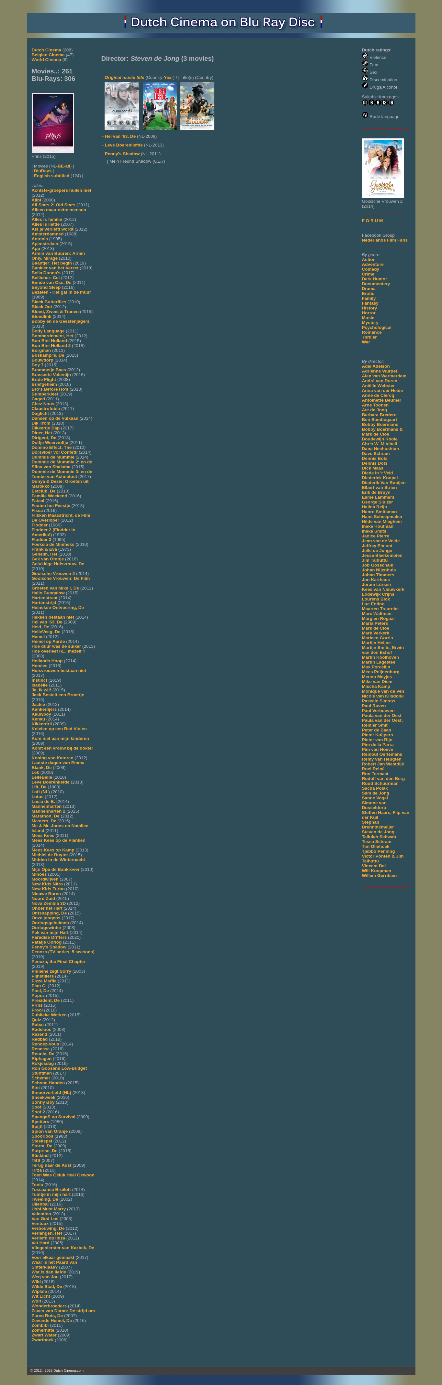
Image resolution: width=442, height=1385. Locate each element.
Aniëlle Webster (378, 385)
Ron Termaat (375, 773)
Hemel (38, 636)
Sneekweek (43, 1097)
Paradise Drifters (49, 937)
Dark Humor (374, 278)
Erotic (368, 293)
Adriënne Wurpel (379, 371)
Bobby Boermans (380, 424)
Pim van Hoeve (377, 749)
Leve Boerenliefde (51, 782)
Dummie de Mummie (53, 457)
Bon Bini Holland (49, 340)
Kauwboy (41, 714)
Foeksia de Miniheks (53, 544)
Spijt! (37, 1126)
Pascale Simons (379, 700)
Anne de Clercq (378, 395)
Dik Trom (41, 423)
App (36, 248)
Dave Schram (376, 453)
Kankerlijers (44, 709)
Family (369, 298)
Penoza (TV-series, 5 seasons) (63, 951)
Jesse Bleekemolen (382, 555)
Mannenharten (47, 806)
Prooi (37, 1010)
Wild (36, 1281)
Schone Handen (48, 1082)
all (67, 166)
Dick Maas (373, 468)
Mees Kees (43, 835)
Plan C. (39, 985)
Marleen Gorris (377, 637)
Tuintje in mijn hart (51, 1194)
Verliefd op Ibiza (48, 1238)
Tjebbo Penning (378, 851)
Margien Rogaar (378, 618)
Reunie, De (43, 1053)
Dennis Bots (375, 458)
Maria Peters (375, 623)
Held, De (40, 626)
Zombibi (40, 1325)
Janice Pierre (376, 536)
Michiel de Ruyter (50, 854)
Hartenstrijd (44, 602)
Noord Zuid (43, 898)
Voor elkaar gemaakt (53, 1257)
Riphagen (42, 1058)
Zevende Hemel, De (52, 1320)
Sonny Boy (43, 1102)
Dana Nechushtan (380, 448)
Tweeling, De (45, 1199)
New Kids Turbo (48, 888)
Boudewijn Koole (380, 439)
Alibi (36, 200)
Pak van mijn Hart (50, 932)
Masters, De (44, 820)
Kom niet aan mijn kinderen (60, 738)
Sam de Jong (376, 793)
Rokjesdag (43, 1063)
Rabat (38, 1024)
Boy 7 (38, 364)
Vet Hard (41, 1242)
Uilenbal (40, 1204)
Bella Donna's (46, 272)
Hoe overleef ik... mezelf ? (58, 651)
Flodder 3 (41, 539)
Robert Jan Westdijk (383, 764)
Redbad (40, 1039)
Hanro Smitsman (379, 511)
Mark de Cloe (376, 628)
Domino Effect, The (52, 447)
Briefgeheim (44, 384)
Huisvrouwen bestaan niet (59, 670)
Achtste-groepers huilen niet (61, 190)
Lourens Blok (376, 599)
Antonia (40, 238)
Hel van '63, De (47, 622)
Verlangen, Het (47, 1233)
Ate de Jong (374, 409)
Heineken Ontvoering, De (58, 607)
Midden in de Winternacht (58, 859)
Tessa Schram (376, 841)
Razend (39, 1034)
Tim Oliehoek (376, 846)
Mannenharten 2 (48, 811)
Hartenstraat (45, 597)
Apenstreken (45, 243)
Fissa (37, 510)
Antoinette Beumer (382, 400)
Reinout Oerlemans (382, 754)
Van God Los (45, 1218)
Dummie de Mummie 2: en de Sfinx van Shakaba (62, 464)
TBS (36, 1160)
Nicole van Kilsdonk (383, 696)
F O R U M (372, 220)
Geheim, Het (44, 554)
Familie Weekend (49, 495)
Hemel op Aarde (48, 641)
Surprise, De (45, 1150)
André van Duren (380, 380)
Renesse (41, 1048)
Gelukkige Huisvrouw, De (58, 563)
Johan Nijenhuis (379, 570)
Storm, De (42, 1145)
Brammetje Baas (49, 369)
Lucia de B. (43, 801)
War (366, 342)
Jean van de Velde (381, 540)
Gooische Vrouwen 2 (53, 573)
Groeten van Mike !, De (55, 588)
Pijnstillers (43, 976)
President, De (46, 1000)
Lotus (38, 796)
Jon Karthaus (376, 579)
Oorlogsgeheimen (50, 922)
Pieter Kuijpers (377, 734)
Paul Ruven (374, 705)
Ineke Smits (374, 531)
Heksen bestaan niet (53, 617)
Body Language (48, 331)
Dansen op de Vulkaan (55, 418)
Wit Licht (41, 1296)
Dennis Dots (375, 463)
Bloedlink (41, 316)
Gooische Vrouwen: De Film (61, 578)
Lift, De (39, 786)
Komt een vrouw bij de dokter (62, 748)
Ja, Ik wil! (41, 689)
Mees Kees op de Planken (58, 840)
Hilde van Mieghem (382, 521)
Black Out (42, 306)
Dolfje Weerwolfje (50, 442)
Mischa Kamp (376, 686)
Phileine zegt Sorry (51, 971)
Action (369, 259)
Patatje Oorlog (47, 942)
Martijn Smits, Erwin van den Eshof (383, 650)
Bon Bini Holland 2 (51, 345)
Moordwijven (45, 879)
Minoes (39, 874)
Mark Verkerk (376, 633)
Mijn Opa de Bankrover (56, 869)
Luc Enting (373, 603)
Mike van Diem (377, 681)
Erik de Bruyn (376, 492)
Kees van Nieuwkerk (383, 589)
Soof (36, 1107)
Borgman (41, 350)
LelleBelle (42, 777)
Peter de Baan (376, 730)
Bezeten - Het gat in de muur (61, 292)
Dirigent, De (44, 437)
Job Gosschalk (377, 565)
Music (368, 317)
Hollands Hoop (47, 660)
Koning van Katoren (53, 757)
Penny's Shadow (49, 947)
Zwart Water (44, 1335)
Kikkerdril (42, 723)
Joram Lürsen (376, 584)
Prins (37, 1005)
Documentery (376, 283)
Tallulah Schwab (379, 836)
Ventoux (40, 1223)
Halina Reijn (374, 506)
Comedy (371, 269)
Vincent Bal (374, 865)
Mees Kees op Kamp (53, 850)
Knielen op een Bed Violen (59, 728)
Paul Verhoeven (378, 710)
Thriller (369, 337)
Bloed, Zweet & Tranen (55, 311)
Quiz (36, 1019)
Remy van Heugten (382, 759)
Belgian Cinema (48, 54)
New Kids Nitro (47, 884)
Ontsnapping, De (49, 913)
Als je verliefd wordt (53, 229)
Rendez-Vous (45, 1044)
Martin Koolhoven (380, 657)
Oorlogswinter (47, 927)
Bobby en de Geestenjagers (61, 321)
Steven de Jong (378, 831)
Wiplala (39, 1291)
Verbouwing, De (48, 1228)
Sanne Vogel (375, 797)
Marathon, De (46, 816)
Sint (36, 1087)
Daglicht (40, 413)
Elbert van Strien (379, 487)
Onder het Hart (47, 908)
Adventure (373, 264)
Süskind (40, 1155)
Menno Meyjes (377, 676)
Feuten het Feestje (51, 505)
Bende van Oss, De (52, 282)
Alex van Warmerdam (384, 375)
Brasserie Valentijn (51, 374)
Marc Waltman (377, 613)
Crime (368, 274)
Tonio (37, 1184)
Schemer (41, 1078)
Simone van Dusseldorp (374, 805)
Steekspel (42, 1141)
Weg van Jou (45, 1276)
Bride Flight (44, 379)
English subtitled (52, 175)
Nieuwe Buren (46, 893)
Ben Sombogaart (379, 419)
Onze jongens (46, 917)
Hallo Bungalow (48, 592)
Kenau (38, 719)
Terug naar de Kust (52, 1165)
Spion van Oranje (50, 1131)
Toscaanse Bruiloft (51, 1189)
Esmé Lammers (378, 497)
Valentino (41, 1213)
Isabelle (40, 685)
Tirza (37, 1170)
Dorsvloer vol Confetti (55, 452)
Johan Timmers (378, 574)
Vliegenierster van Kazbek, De (63, 1247)
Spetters (40, 1121)
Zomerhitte (43, 1330)
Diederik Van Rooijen (384, 482)
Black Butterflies (49, 301)
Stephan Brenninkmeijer (378, 824)
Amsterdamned (48, 234)
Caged (38, 398)
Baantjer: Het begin (52, 263)
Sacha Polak (375, 788)
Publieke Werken (49, 1014)
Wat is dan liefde (49, 1272)
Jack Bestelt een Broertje (58, 694)
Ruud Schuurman (380, 783)
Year (168, 77)
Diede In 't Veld (377, 473)
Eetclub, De (44, 491)
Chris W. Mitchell (379, 443)
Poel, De (40, 990)
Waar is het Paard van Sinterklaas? (54, 1265)
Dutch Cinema (46, 50)
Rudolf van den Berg (383, 778)
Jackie (38, 704)
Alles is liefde (46, 224)
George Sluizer (377, 502)
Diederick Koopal (380, 477)
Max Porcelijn (376, 667)
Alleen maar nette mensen (59, 209)
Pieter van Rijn (377, 739)
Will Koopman (376, 870)
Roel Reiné (373, 768)
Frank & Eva (44, 549)
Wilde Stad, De (47, 1286)
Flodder (40, 525)
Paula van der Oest (382, 715)
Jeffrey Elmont (377, 545)
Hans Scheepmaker (382, 516)
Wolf (36, 1301)
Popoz (38, 995)
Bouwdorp (42, 360)
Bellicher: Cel (46, 277)
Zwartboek (43, 1339)
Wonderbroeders (49, 1306)
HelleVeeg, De (46, 631)
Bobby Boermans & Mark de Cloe (382, 432)
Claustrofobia (46, 408)
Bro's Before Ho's (50, 389)
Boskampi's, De (48, 355)
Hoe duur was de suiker (56, 646)
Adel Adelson (376, 366)
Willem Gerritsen (379, 875)
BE (61, 166)
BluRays (42, 170)
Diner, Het (42, 432)
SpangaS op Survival (53, 1116)
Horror (369, 312)
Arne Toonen (375, 405)
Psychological (376, 327)
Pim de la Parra (378, 744)
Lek (35, 772)
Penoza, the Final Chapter (58, 961)
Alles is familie (47, 219)
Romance (372, 332)
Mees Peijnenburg (381, 671)
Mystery (370, 322)
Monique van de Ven (383, 691)
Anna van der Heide (382, 390)
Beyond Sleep (46, 287)
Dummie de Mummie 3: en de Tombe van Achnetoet (62, 474)
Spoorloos (42, 1136)
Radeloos (41, 1029)
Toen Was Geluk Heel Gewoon (63, 1175)
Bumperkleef (45, 394)
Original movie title (124, 77)
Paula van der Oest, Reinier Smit (382, 723)
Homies (40, 665)
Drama (369, 288)
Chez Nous (43, 403)
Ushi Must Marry (49, 1208)
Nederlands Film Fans (385, 240)
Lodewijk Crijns (378, 594)
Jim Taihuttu (375, 560)
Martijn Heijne (376, 642)
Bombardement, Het (53, 335)
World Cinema (46, 59)
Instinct (39, 680)
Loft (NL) (41, 791)
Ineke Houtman (377, 526)
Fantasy (370, 303)
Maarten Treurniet (380, 608)
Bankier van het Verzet (55, 267)
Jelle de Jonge (377, 550)
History (369, 308)
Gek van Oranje (48, 559)
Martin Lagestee (379, 662)
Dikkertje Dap (46, 428)
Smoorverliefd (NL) (51, 1092)
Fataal (38, 500)
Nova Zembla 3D (49, 903)
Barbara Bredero (379, 414)
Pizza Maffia (44, 981)
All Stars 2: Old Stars (53, 204)
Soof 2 (38, 1111)
